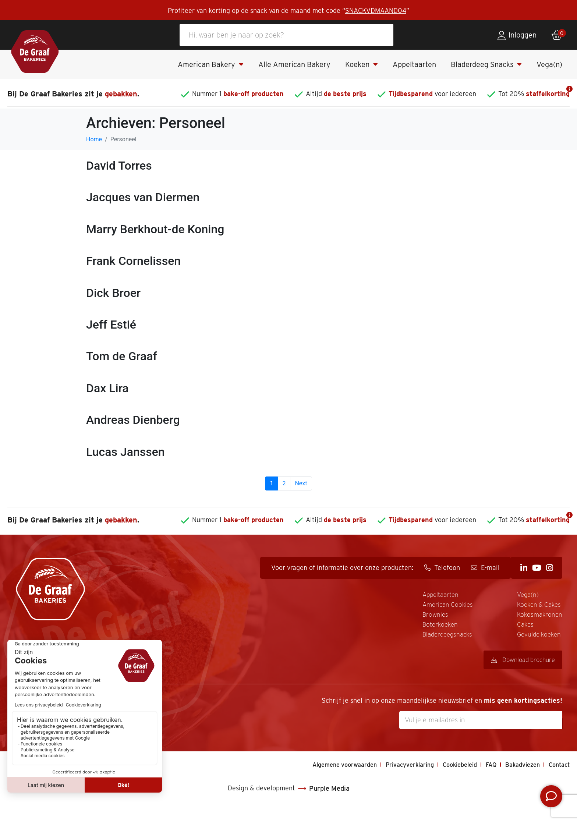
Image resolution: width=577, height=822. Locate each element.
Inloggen (523, 35)
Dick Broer (113, 293)
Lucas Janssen (125, 452)
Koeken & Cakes (433, 617)
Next (301, 483)
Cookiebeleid (448, 779)
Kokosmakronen (433, 628)
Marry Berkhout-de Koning (155, 229)
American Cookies (333, 606)
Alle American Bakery (294, 64)
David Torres (119, 166)
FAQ (483, 779)
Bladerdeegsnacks (436, 595)
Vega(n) (549, 64)
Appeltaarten (414, 64)
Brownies (318, 617)
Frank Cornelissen (133, 261)
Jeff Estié (111, 325)
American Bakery (211, 64)
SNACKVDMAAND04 (375, 10)
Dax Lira (107, 388)
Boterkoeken (324, 628)
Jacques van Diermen (142, 197)
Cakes (520, 595)
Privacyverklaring (392, 779)
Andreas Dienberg (133, 420)
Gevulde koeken (536, 606)
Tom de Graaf (121, 356)
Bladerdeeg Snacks (486, 64)
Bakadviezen (517, 779)
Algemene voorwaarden (320, 779)
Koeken (361, 64)
